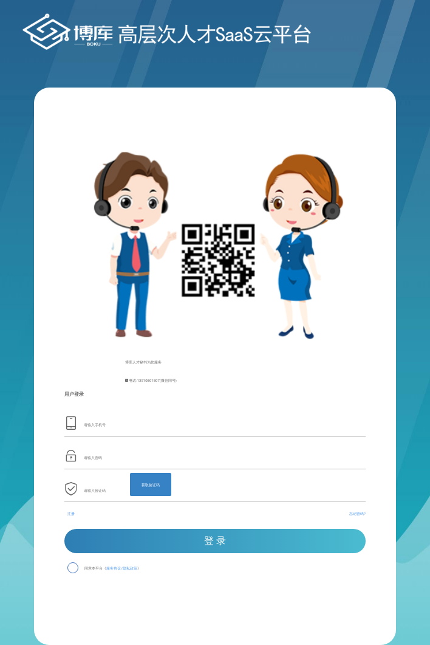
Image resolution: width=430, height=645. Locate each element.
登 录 (215, 541)
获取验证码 (151, 485)
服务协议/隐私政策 (121, 569)
